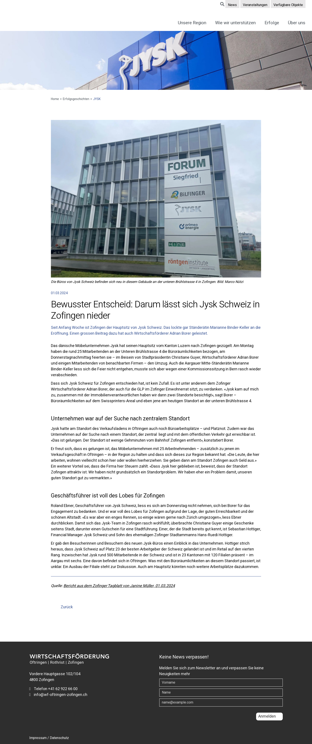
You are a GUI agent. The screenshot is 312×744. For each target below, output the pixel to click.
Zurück (67, 607)
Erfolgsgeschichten (76, 99)
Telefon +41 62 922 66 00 (53, 689)
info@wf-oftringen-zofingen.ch (58, 695)
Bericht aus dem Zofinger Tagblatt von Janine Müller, (109, 586)
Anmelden (267, 716)
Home (56, 99)
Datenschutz (59, 738)
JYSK (95, 99)
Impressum (38, 738)
